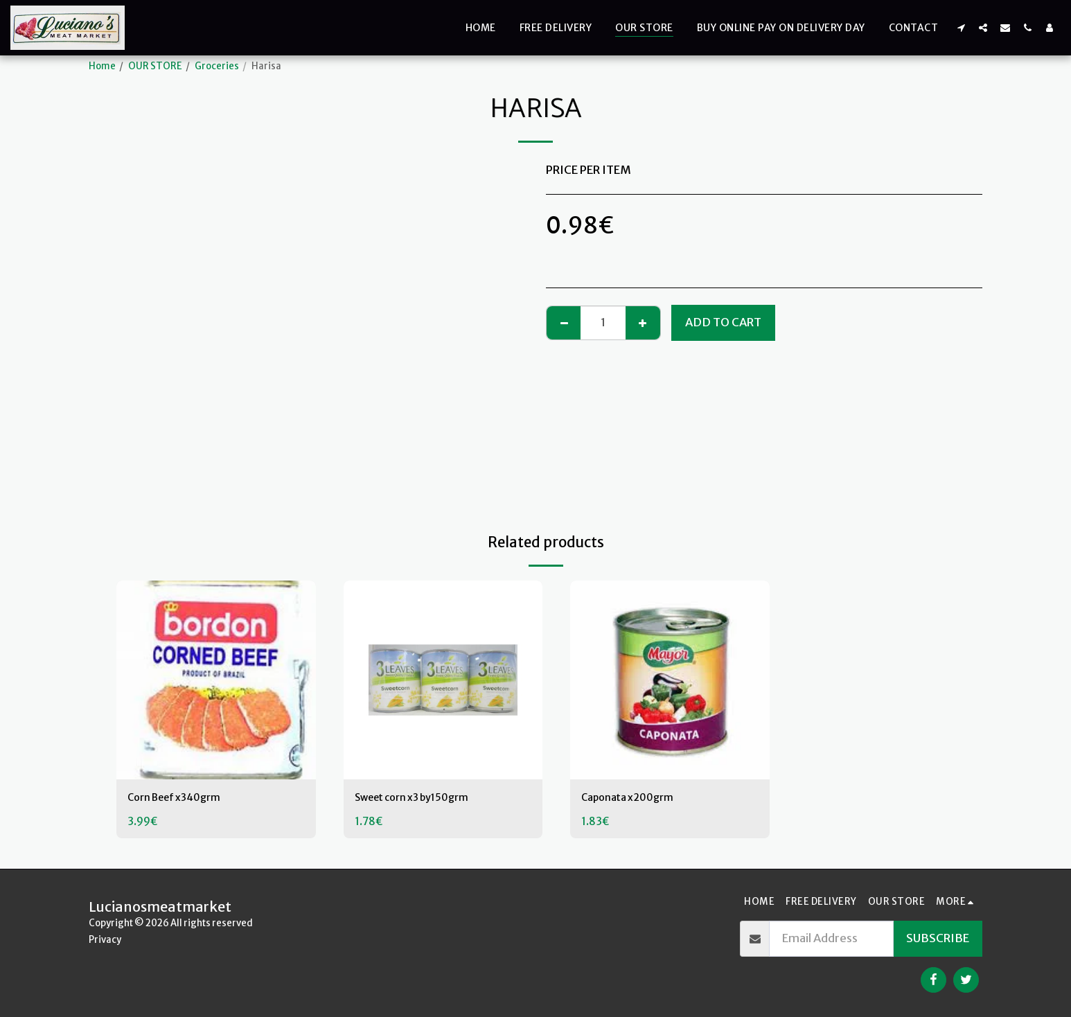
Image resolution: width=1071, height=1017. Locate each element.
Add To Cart (723, 322)
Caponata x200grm (635, 798)
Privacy (105, 940)
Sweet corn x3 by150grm (422, 798)
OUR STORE (155, 66)
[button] (960, 27)
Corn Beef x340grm (182, 798)
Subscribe (937, 938)
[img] (216, 680)
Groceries (217, 66)
